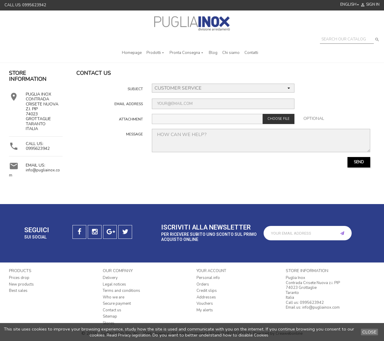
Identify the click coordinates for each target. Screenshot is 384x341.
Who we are (113, 297)
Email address (128, 103)
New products (21, 284)
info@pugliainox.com (34, 173)
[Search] (347, 39)
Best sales (18, 290)
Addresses (206, 297)
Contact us (112, 310)
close (369, 332)
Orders (202, 284)
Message (134, 134)
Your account (211, 271)
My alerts (204, 310)
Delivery (110, 277)
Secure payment (117, 303)
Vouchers (204, 303)
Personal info (208, 277)
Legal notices (114, 284)
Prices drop (19, 277)
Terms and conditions (121, 290)
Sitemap (110, 316)
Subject (135, 88)
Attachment (131, 119)
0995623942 (38, 148)
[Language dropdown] (350, 4)
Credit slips (206, 290)
